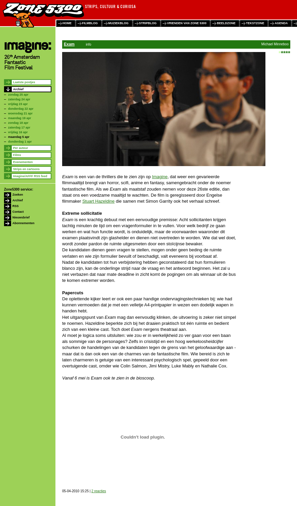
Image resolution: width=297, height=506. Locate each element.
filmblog (90, 23)
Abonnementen (23, 223)
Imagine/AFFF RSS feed (30, 176)
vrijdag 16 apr (18, 132)
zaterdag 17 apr (19, 127)
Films (17, 155)
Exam (69, 44)
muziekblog (118, 23)
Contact (18, 211)
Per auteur (20, 148)
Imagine (159, 176)
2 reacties (98, 491)
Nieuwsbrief (21, 217)
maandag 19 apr (19, 118)
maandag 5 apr (19, 137)
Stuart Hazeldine (98, 201)
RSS (15, 206)
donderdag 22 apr (21, 108)
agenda (281, 23)
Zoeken (17, 194)
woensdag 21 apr (20, 113)
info (88, 44)
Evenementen (23, 162)
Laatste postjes (24, 82)
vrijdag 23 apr (18, 104)
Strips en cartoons (26, 169)
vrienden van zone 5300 (186, 23)
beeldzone (226, 23)
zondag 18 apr (18, 122)
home (67, 23)
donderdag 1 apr (20, 141)
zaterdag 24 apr (19, 99)
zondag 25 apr (18, 94)
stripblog (148, 23)
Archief (18, 89)
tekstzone (255, 23)
